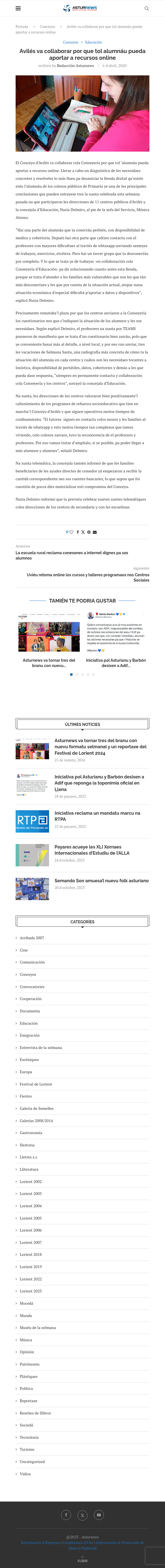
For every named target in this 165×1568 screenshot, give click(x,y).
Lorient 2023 (31, 1291)
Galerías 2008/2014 (36, 1120)
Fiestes (26, 1096)
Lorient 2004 (31, 1205)
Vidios (25, 1473)
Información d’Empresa (40, 1542)
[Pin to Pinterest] (89, 532)
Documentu (30, 1011)
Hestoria (27, 1145)
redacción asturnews (75, 65)
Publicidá (89, 1548)
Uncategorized (32, 1461)
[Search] (146, 8)
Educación (29, 1023)
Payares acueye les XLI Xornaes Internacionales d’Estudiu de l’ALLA (92, 850)
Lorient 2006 (31, 1230)
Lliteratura (29, 1169)
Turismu (27, 1449)
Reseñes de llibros (35, 1413)
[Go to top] (82, 1560)
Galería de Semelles (37, 1108)
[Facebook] (66, 1515)
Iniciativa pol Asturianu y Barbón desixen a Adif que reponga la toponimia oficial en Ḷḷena (99, 783)
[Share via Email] (95, 532)
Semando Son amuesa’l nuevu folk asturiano (102, 880)
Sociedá (26, 1425)
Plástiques (29, 1376)
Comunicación (32, 962)
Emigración (30, 1035)
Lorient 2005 (31, 1218)
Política (26, 1388)
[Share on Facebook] (78, 532)
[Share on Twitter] (83, 532)
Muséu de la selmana (38, 1327)
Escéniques (29, 1059)
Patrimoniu (30, 1364)
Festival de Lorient (36, 1084)
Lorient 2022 (31, 1279)
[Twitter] (82, 1515)
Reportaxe (28, 1400)
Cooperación (31, 998)
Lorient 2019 (31, 1266)
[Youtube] (99, 1515)
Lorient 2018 (31, 1254)
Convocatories (32, 986)
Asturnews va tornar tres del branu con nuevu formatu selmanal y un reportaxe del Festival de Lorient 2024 (100, 747)
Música (26, 1339)
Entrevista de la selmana (41, 1047)
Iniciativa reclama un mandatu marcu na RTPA (97, 816)
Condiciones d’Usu (77, 1542)
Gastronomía (31, 1132)
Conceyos (47, 26)
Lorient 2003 (31, 1193)
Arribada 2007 (32, 937)
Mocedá (26, 1303)
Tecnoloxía (29, 1437)
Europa (26, 1071)
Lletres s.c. (29, 1157)
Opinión (27, 1351)
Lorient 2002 (31, 1181)
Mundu (26, 1315)
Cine (24, 950)
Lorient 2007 (31, 1242)
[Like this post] (71, 532)
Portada (22, 26)
